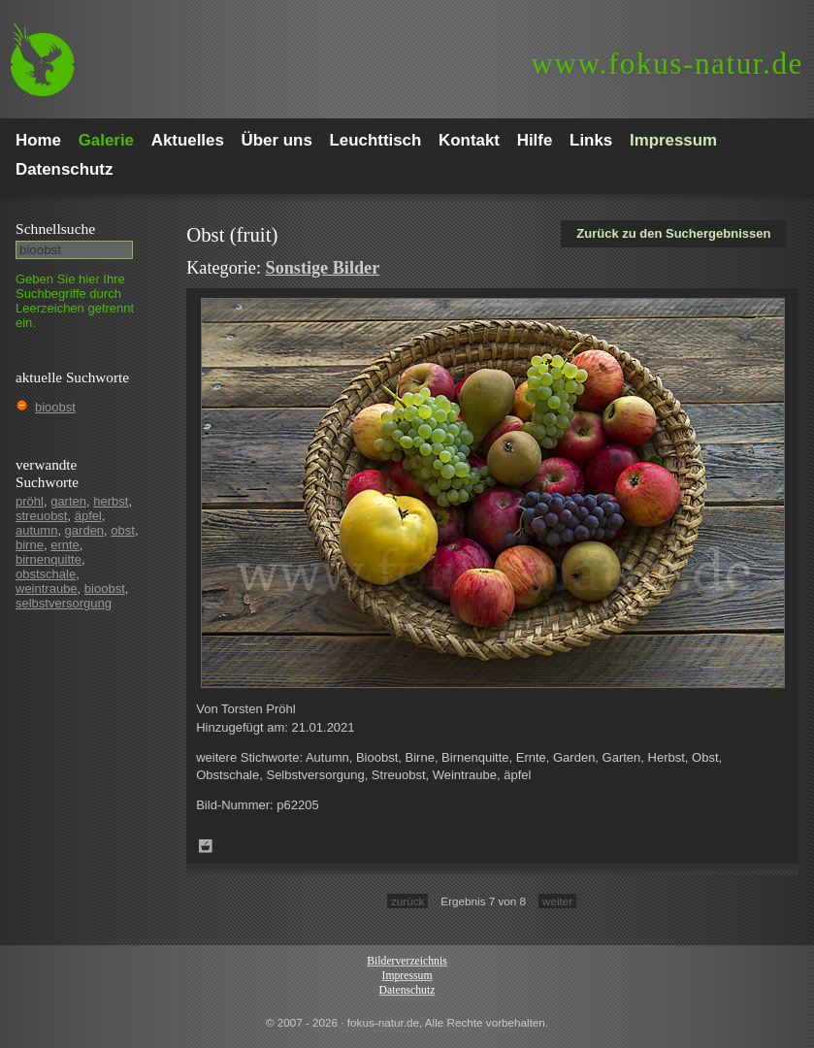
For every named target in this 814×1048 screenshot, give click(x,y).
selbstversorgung (64, 603)
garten (68, 501)
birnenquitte (48, 559)
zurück (407, 901)
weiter (557, 901)
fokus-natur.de (667, 64)
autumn (36, 530)
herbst (110, 501)
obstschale (46, 574)
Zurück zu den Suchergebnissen (673, 233)
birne (30, 545)
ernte (65, 545)
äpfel (88, 515)
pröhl (30, 501)
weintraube (47, 588)
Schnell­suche (55, 228)
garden (84, 530)
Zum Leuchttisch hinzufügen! (205, 846)
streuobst (41, 515)
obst (123, 530)
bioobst (55, 407)
